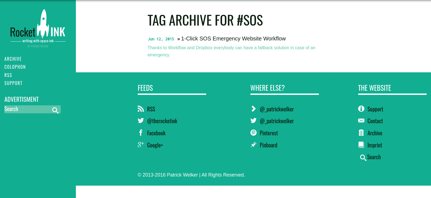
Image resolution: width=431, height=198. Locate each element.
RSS (146, 109)
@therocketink (157, 121)
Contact (370, 121)
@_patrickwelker (272, 109)
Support (370, 109)
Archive (370, 133)
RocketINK (38, 25)
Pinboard (263, 145)
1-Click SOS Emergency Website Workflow (233, 38)
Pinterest (264, 133)
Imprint (370, 145)
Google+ (150, 145)
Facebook (151, 133)
